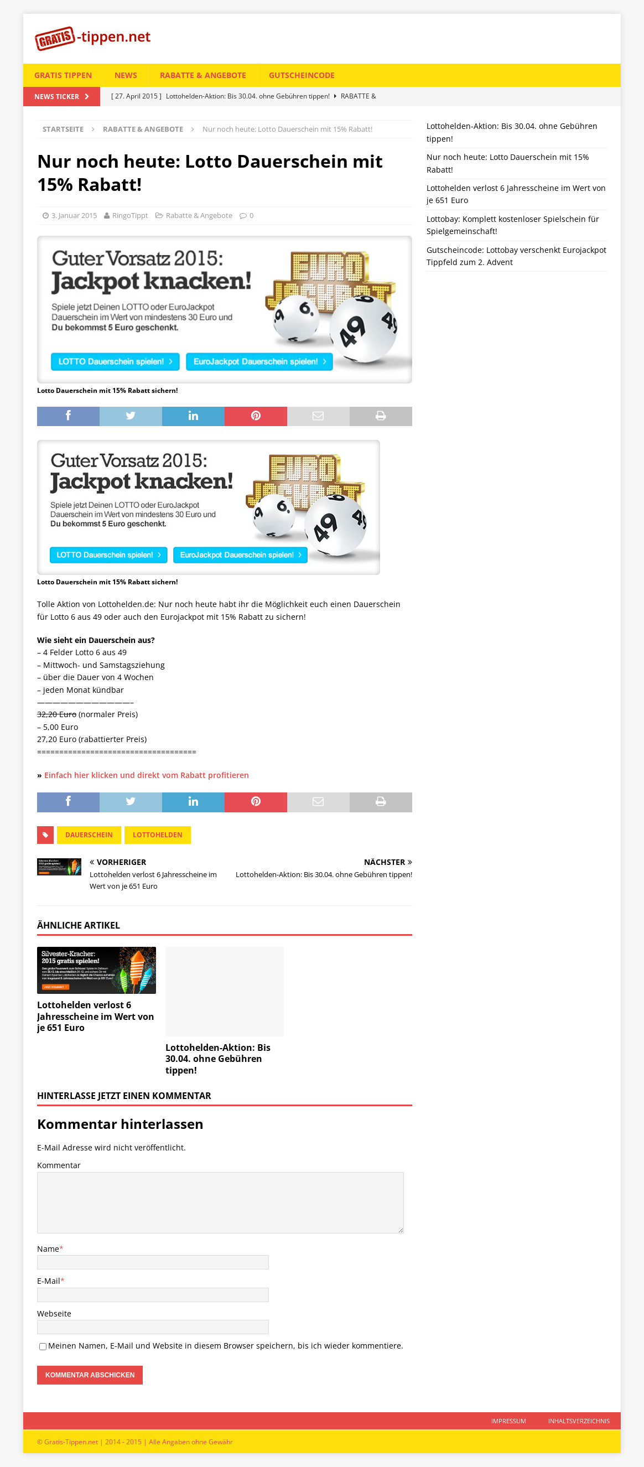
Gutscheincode (302, 75)
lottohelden (158, 834)
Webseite (54, 1313)
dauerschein (89, 834)
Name (48, 1248)
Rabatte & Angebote (203, 75)
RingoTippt (130, 215)
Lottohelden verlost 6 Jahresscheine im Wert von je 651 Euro (95, 1016)
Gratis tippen (63, 75)
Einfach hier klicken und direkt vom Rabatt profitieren (146, 775)
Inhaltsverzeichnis (579, 1421)
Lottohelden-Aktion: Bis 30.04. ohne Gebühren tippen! (218, 1059)
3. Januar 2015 (74, 215)
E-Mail (48, 1281)
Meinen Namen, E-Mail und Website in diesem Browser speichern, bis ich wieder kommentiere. (225, 1345)
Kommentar (59, 1165)
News (126, 75)
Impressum (508, 1421)
